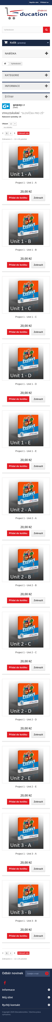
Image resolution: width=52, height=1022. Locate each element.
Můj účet (7, 997)
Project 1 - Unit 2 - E (26, 786)
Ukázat (5, 124)
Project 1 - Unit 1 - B (26, 250)
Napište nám (33, 2)
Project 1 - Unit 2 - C (26, 652)
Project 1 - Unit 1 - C (26, 317)
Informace (12, 86)
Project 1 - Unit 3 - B (26, 921)
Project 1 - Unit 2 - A (25, 518)
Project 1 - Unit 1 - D (26, 384)
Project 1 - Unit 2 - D (26, 719)
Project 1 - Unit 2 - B (26, 585)
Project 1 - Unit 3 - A (25, 853)
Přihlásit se (44, 2)
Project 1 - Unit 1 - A (25, 182)
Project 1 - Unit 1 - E (26, 451)
